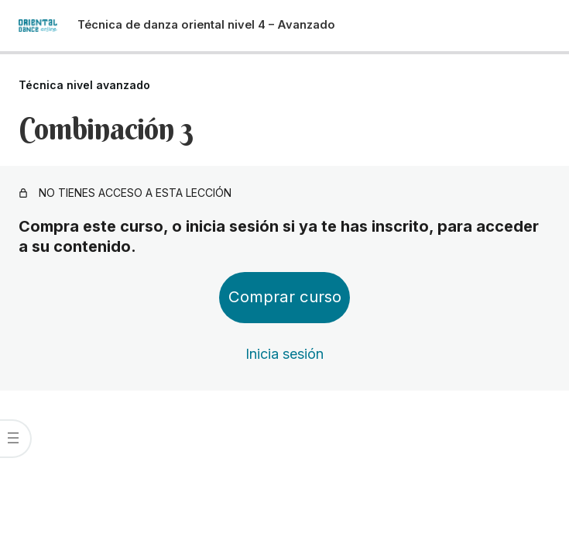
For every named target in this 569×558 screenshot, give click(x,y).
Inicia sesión (284, 354)
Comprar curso (284, 296)
